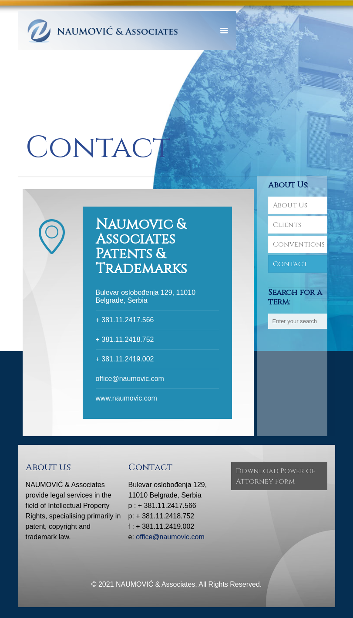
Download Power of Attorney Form (275, 476)
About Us (290, 205)
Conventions (299, 244)
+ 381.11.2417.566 (125, 320)
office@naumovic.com (130, 378)
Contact (290, 264)
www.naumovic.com (126, 398)
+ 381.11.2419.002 (125, 359)
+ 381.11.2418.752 (125, 339)
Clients (287, 225)
